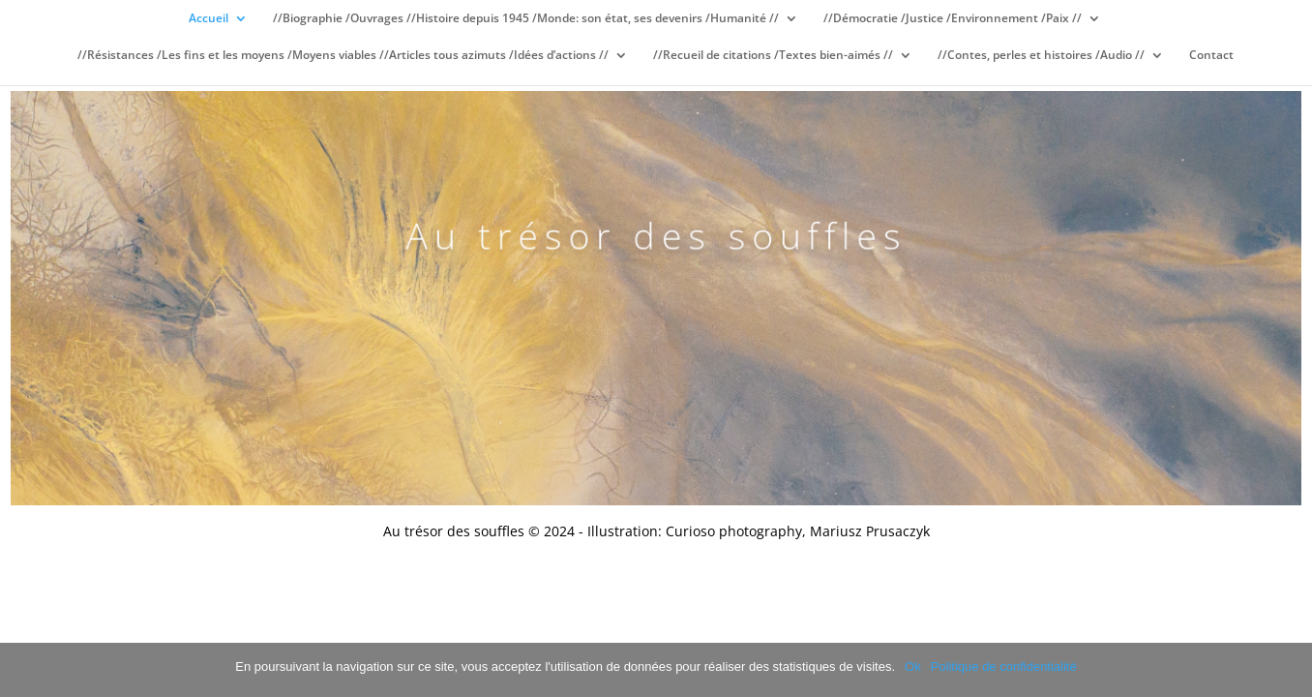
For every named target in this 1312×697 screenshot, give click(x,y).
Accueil (208, 19)
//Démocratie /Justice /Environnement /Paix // (952, 19)
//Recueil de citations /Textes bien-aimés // (773, 55)
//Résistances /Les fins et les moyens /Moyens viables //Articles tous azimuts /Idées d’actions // (343, 55)
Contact (1211, 55)
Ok (913, 666)
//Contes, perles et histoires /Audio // (1041, 55)
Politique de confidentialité (1004, 666)
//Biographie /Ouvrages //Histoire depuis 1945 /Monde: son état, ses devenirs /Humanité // (526, 19)
